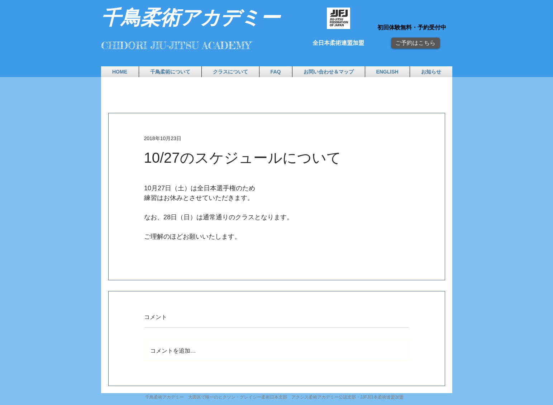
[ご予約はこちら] (415, 43)
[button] (170, 71)
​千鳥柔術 (140, 16)
